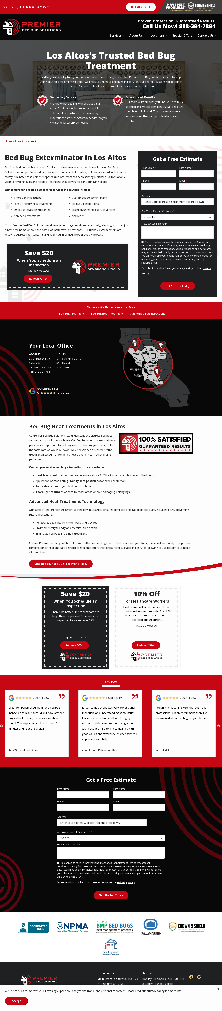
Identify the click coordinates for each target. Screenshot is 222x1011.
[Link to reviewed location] (37, 698)
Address (146, 196)
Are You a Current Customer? (158, 211)
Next (218, 726)
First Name (148, 167)
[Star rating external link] (26, 7)
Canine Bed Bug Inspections (147, 313)
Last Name (185, 167)
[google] (199, 976)
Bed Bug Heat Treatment (107, 313)
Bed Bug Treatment (71, 313)
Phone (145, 180)
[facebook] (191, 976)
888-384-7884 (43, 371)
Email (182, 180)
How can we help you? (154, 223)
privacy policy (126, 882)
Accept (16, 1001)
